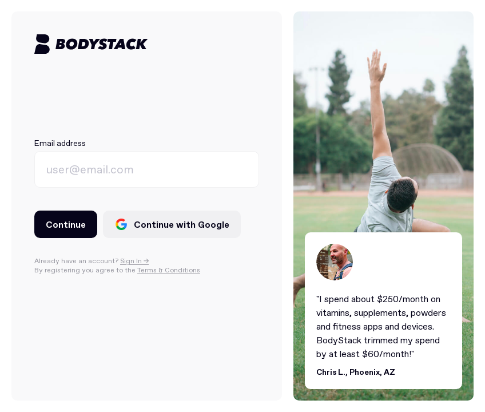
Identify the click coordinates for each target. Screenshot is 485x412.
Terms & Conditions (168, 270)
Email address (60, 143)
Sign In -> (134, 261)
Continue (66, 224)
